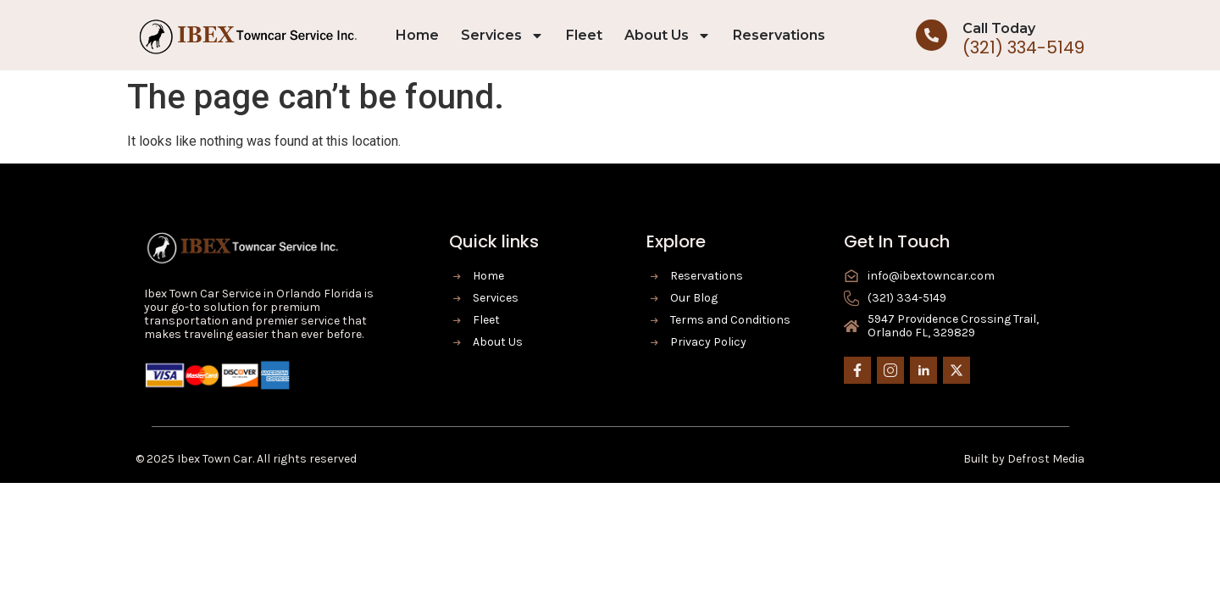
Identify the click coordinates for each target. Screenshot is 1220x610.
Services (502, 35)
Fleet (584, 35)
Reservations (779, 35)
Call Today (998, 28)
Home (417, 35)
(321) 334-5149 (1023, 47)
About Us (667, 35)
